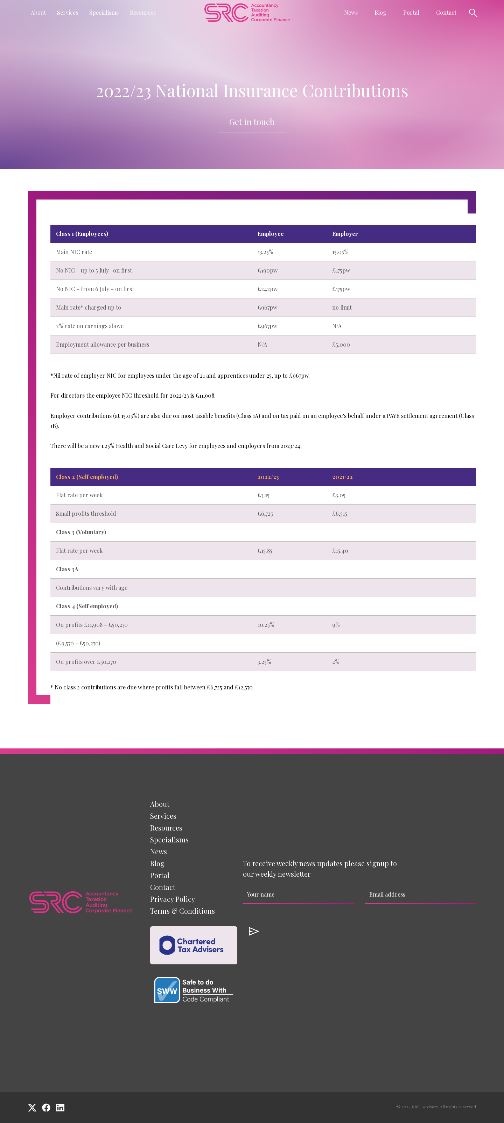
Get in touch (252, 121)
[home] (247, 12)
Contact (446, 12)
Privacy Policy (172, 899)
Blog (380, 12)
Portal (411, 12)
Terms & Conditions (182, 910)
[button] (38, 13)
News (158, 851)
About (159, 804)
